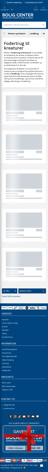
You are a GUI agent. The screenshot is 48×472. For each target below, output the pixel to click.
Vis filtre (10, 290)
